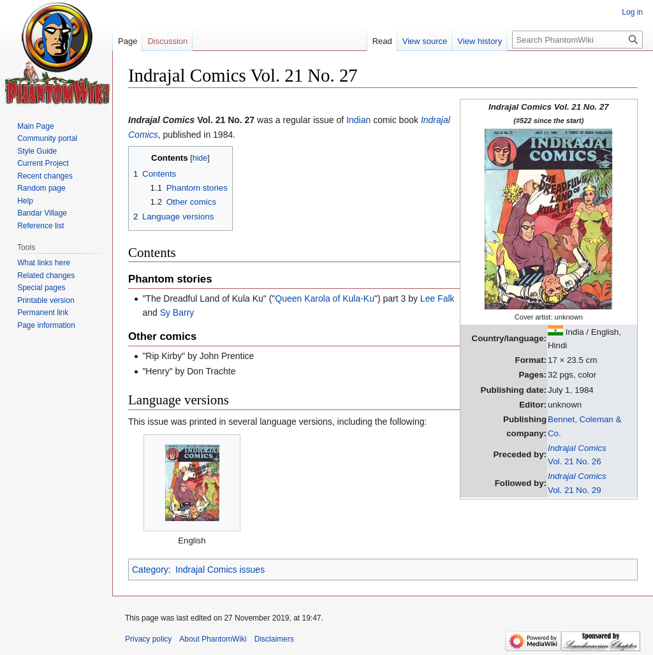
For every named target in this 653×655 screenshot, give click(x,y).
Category (150, 569)
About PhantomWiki (212, 639)
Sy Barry (177, 312)
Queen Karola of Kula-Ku (324, 298)
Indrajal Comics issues (220, 569)
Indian (358, 120)
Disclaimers (274, 639)
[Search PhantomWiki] (577, 39)
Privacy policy (148, 639)
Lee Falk (437, 298)
